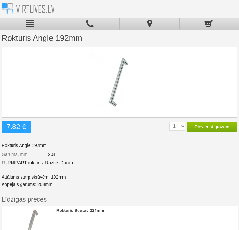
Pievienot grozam (212, 126)
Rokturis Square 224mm (80, 210)
